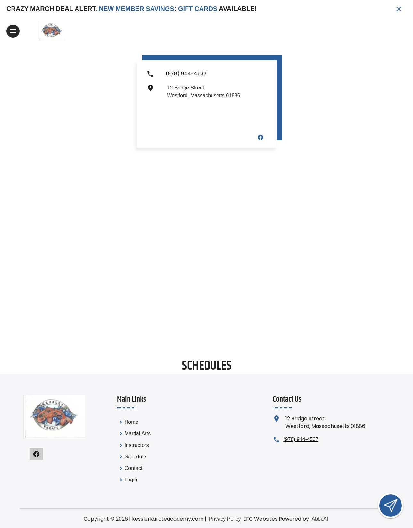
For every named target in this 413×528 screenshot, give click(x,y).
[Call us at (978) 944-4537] (186, 77)
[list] (152, 452)
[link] (152, 423)
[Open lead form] (390, 505)
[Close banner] (399, 8)
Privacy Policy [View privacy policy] (225, 519)
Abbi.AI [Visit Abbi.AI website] (319, 519)
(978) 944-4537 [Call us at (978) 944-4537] (300, 439)
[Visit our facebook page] (260, 137)
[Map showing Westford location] (206, 267)
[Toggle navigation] (13, 31)
